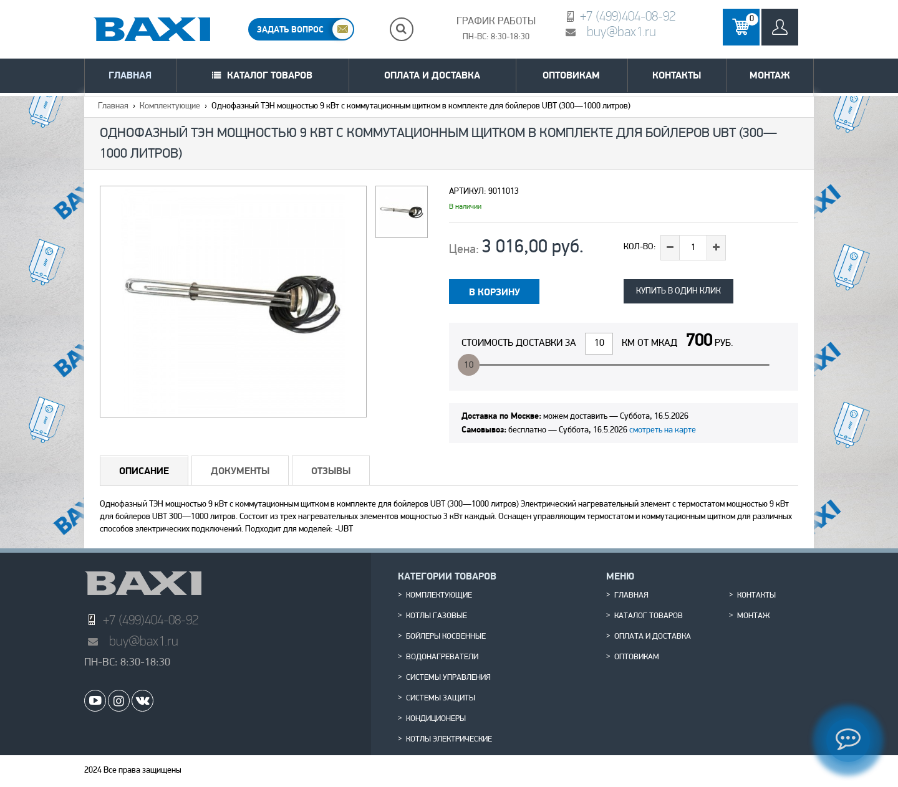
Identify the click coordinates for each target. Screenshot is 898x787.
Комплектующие (170, 106)
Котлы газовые (436, 616)
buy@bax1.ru (621, 31)
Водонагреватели (442, 657)
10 (469, 365)
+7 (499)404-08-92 (627, 16)
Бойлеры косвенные (446, 637)
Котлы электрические (449, 739)
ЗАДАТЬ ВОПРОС (290, 29)
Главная (130, 75)
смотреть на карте (662, 430)
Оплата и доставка (432, 75)
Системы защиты (440, 698)
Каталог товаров (269, 75)
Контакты (676, 75)
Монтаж (770, 75)
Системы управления (448, 678)
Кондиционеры (436, 719)
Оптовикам (571, 75)
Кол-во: (640, 247)
